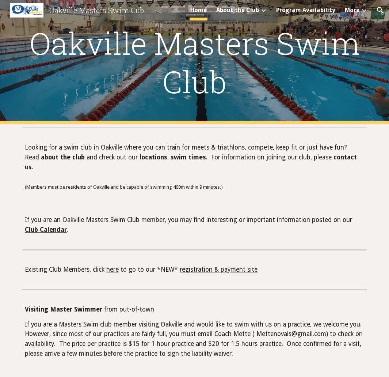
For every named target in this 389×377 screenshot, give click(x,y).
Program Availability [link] (305, 10)
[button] (380, 10)
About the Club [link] (237, 10)
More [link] (352, 10)
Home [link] (198, 10)
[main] (194, 62)
